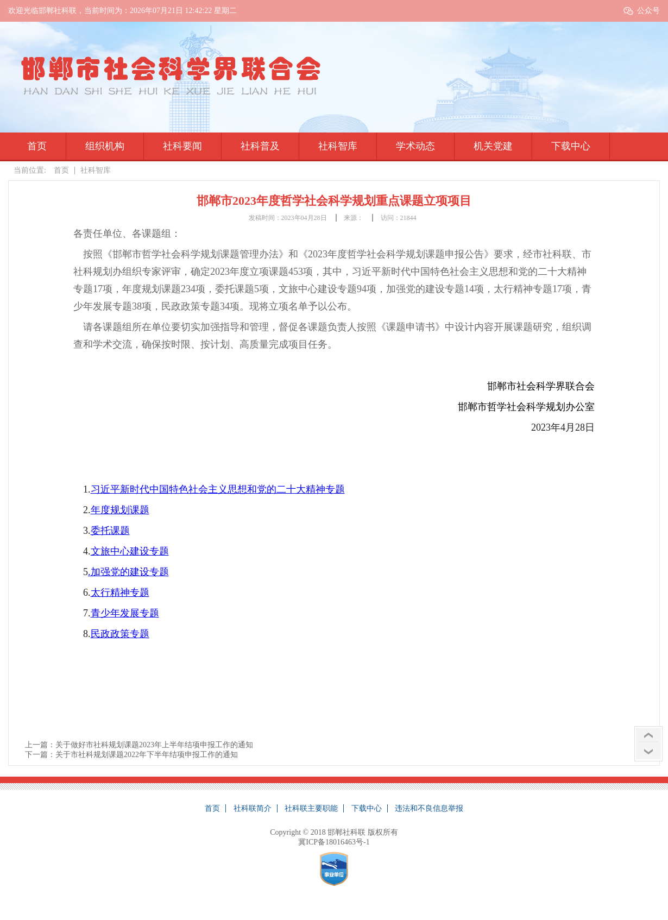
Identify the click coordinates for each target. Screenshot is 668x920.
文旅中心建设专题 (130, 551)
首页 (37, 146)
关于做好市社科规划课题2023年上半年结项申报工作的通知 (154, 745)
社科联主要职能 (311, 808)
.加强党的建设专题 (128, 571)
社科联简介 (253, 808)
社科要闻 (182, 146)
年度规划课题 (120, 510)
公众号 (648, 11)
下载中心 (570, 146)
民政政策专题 (120, 633)
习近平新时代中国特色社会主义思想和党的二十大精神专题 (218, 489)
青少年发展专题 (125, 613)
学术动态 (415, 146)
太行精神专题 (120, 592)
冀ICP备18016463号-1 (333, 842)
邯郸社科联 (346, 832)
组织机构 (104, 146)
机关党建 (493, 146)
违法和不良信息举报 (429, 808)
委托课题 (110, 530)
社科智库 (337, 146)
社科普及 (260, 146)
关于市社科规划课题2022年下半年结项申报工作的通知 (146, 755)
